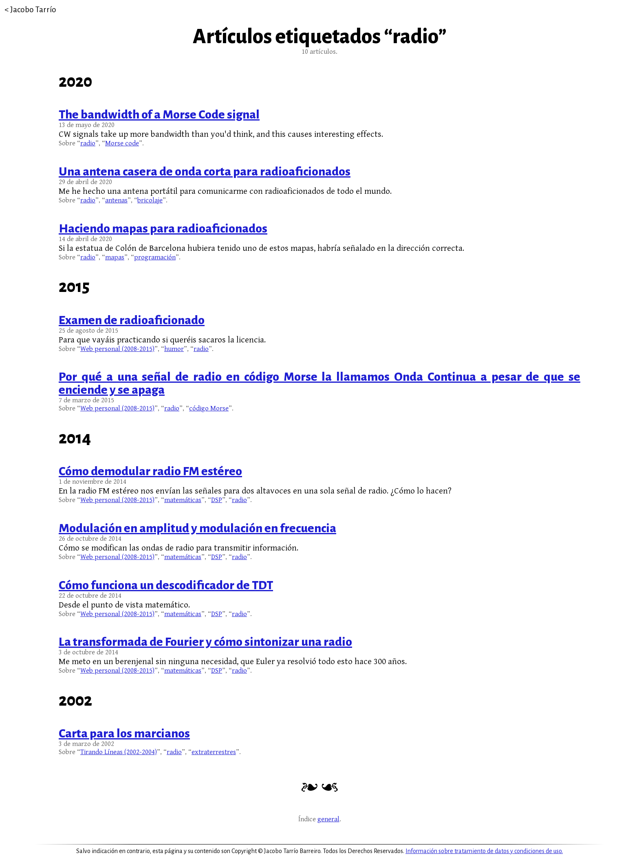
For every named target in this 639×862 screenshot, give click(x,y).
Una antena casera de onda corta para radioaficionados (204, 171)
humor (174, 349)
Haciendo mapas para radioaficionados (163, 228)
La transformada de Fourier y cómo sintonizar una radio (205, 641)
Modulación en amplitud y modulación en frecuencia (197, 528)
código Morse (209, 408)
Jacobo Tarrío (33, 9)
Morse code (122, 143)
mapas (114, 257)
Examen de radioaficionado (132, 320)
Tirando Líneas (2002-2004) (118, 752)
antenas (116, 200)
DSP (216, 500)
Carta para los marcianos (124, 733)
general (328, 819)
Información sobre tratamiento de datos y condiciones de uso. (484, 851)
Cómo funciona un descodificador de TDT (166, 585)
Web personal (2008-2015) (117, 349)
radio (87, 143)
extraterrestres (214, 752)
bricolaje (150, 200)
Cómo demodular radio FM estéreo (150, 471)
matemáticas (182, 500)
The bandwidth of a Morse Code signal (159, 114)
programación (155, 257)
